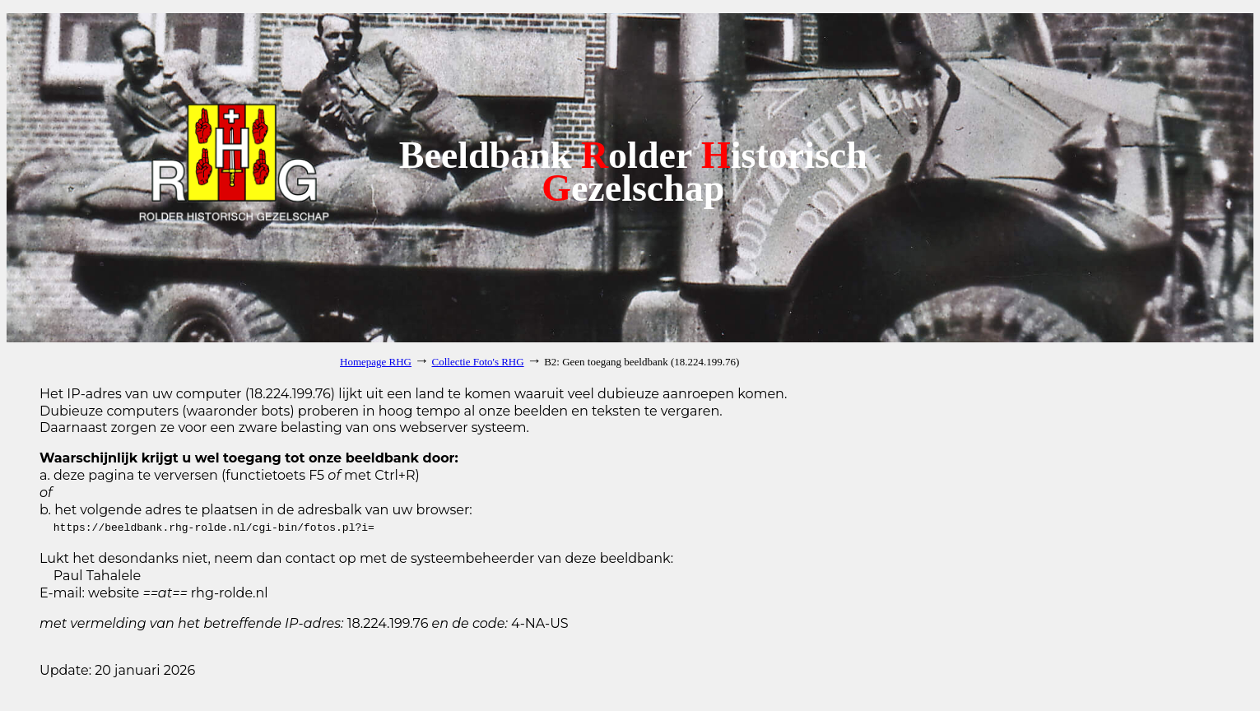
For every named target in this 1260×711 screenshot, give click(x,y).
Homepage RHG (375, 362)
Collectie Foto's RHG (478, 362)
